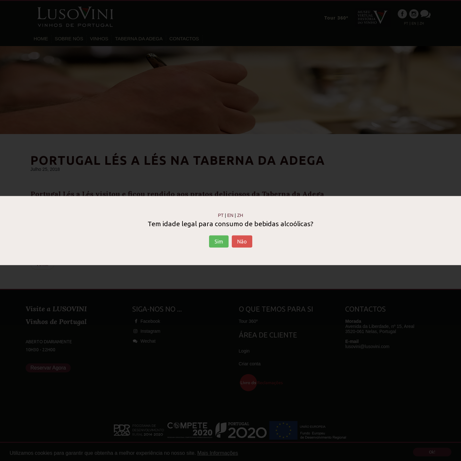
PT (221, 215)
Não (242, 241)
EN (230, 215)
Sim (218, 241)
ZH (240, 215)
